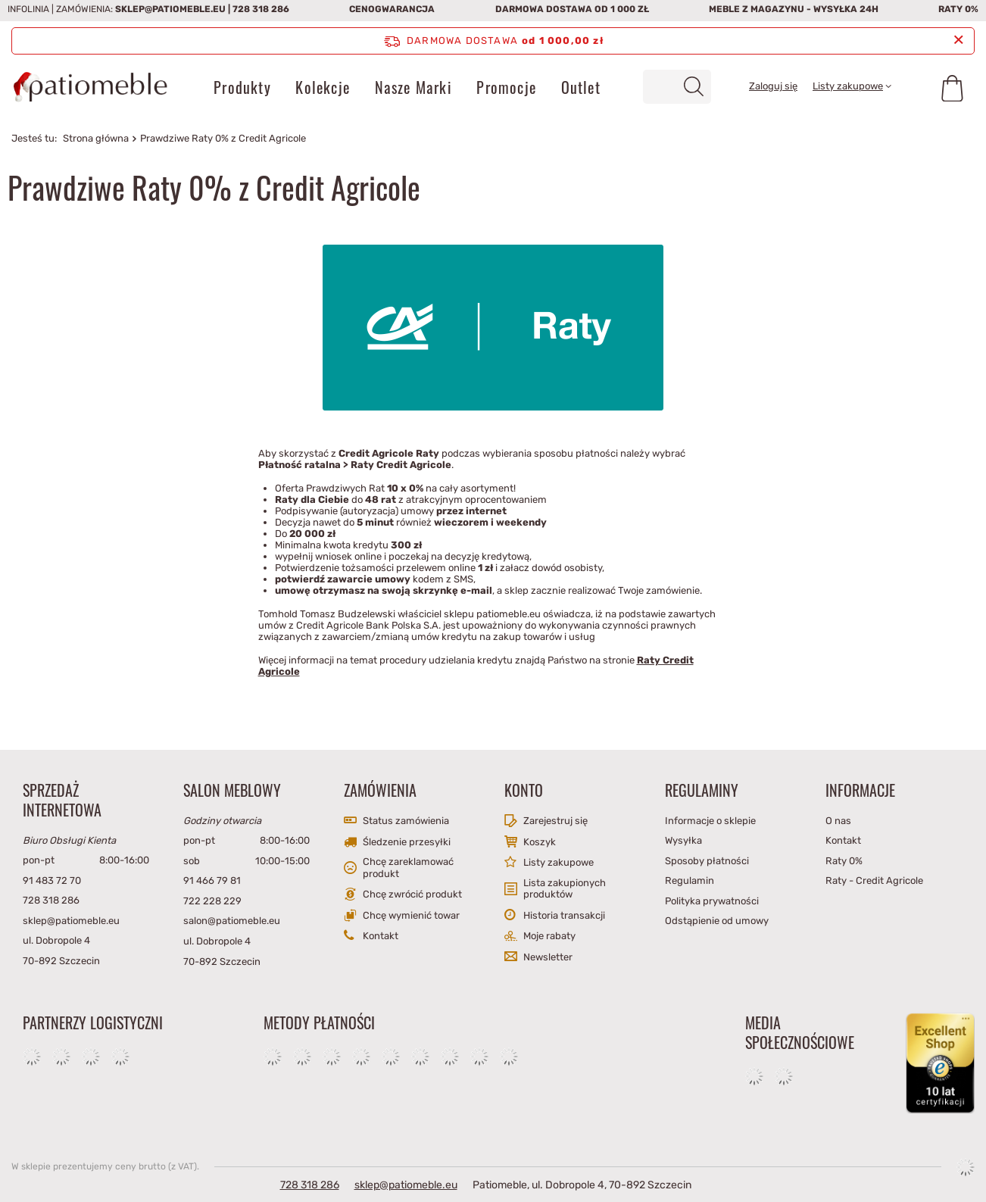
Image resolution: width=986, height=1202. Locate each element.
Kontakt (380, 935)
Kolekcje (322, 87)
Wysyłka (683, 840)
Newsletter (548, 957)
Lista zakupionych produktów (564, 889)
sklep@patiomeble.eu (170, 9)
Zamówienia (380, 790)
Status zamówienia (406, 820)
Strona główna (96, 138)
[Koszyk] (952, 87)
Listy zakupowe (848, 86)
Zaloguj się (773, 86)
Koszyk (539, 842)
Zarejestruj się (555, 820)
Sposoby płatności (707, 860)
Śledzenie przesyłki (407, 842)
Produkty (242, 87)
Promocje (506, 87)
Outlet (581, 87)
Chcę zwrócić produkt (412, 894)
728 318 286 (260, 9)
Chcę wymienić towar (411, 915)
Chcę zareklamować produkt (408, 867)
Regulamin (689, 880)
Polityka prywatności (712, 901)
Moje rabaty (549, 935)
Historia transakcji (564, 915)
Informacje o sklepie (710, 820)
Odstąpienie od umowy (717, 920)
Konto (523, 790)
